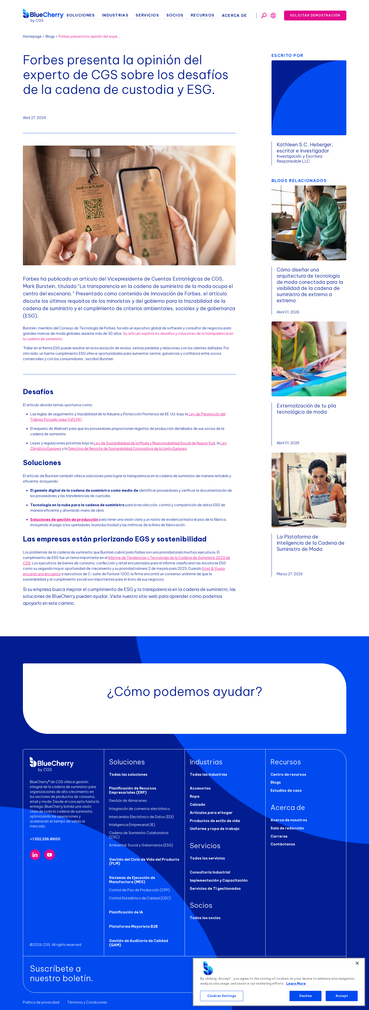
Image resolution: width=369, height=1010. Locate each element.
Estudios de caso (286, 790)
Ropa (194, 796)
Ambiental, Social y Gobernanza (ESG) (141, 841)
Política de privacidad (41, 998)
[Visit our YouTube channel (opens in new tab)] (49, 855)
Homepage (32, 36)
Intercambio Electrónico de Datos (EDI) (141, 817)
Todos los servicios (207, 858)
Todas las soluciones (128, 774)
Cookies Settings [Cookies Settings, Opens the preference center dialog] (221, 996)
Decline (305, 996)
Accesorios (200, 788)
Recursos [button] (207, 15)
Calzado (197, 804)
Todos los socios (205, 918)
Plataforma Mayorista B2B (133, 922)
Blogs (50, 36)
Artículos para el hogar (211, 812)
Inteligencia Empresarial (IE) (132, 825)
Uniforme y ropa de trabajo (215, 828)
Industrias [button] (127, 15)
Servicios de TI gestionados (215, 888)
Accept (342, 996)
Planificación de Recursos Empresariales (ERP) (132, 790)
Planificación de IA (126, 908)
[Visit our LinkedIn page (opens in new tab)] (35, 855)
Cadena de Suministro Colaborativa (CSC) (144, 833)
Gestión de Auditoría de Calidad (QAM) (138, 938)
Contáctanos (283, 844)
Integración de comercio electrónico (139, 809)
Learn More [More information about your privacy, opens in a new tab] (296, 983)
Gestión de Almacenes (128, 800)
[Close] (357, 963)
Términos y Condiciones (87, 998)
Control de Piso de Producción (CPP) (139, 886)
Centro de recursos (288, 774)
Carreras (279, 836)
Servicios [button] (157, 15)
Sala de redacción (287, 828)
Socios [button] (182, 15)
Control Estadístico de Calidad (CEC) (140, 894)
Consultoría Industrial (210, 872)
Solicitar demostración (315, 15)
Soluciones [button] (95, 15)
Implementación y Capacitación (219, 880)
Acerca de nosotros (289, 820)
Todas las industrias (208, 774)
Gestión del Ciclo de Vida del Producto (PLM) (144, 857)
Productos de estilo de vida (215, 821)
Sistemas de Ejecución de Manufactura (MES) (132, 875)
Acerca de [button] (236, 15)
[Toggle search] (264, 14)
